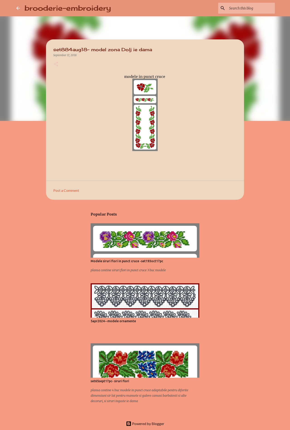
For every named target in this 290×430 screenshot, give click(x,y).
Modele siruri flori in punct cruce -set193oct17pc (127, 261)
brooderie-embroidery (67, 8)
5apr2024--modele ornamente (113, 321)
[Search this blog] (251, 8)
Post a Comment (66, 190)
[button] (56, 64)
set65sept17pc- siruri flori (110, 381)
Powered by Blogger (145, 423)
